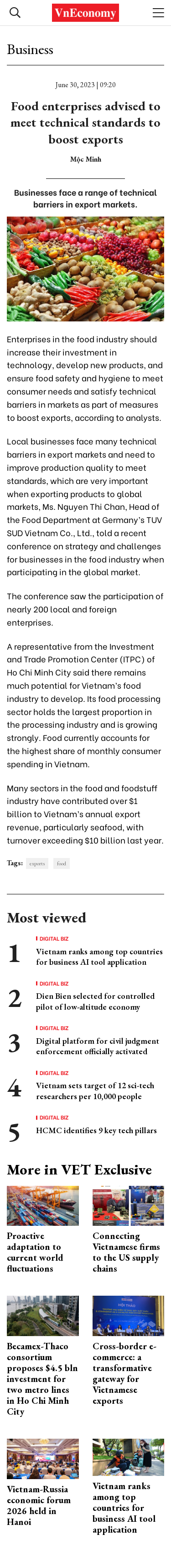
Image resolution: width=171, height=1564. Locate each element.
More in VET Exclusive (79, 1169)
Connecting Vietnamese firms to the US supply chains (126, 1252)
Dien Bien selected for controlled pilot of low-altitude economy (95, 1001)
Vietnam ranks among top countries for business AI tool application (99, 956)
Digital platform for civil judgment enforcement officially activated (97, 1046)
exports (37, 863)
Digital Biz (54, 938)
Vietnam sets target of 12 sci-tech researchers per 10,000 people (95, 1090)
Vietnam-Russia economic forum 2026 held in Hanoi (39, 1505)
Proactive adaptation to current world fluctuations (35, 1252)
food (61, 863)
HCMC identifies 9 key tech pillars (96, 1130)
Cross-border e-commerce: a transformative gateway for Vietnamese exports (124, 1373)
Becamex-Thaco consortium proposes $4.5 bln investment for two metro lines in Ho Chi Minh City (42, 1378)
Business (30, 49)
